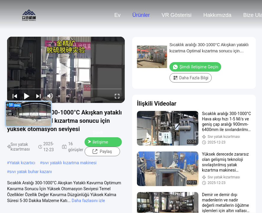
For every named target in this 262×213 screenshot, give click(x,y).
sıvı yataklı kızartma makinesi (69, 162)
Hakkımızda (217, 15)
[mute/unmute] (50, 95)
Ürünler (141, 15)
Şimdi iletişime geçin (98, 142)
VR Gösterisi (177, 15)
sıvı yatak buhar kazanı (30, 171)
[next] (38, 95)
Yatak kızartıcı (22, 162)
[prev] (15, 95)
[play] (66, 69)
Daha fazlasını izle (88, 200)
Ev (117, 15)
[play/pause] (27, 95)
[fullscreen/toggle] (117, 95)
